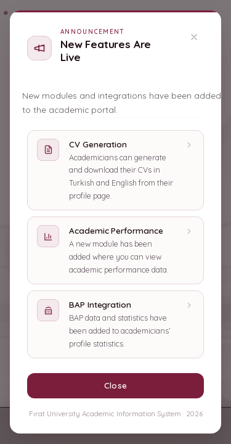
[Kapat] (194, 37)
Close (115, 385)
